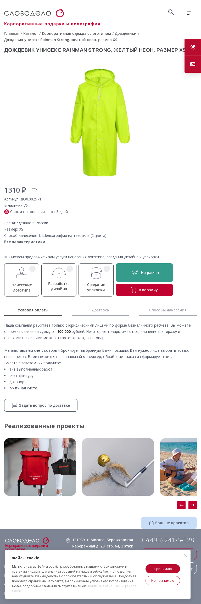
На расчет (144, 272)
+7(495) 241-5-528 (167, 540)
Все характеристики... (26, 241)
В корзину (144, 290)
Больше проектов (168, 522)
